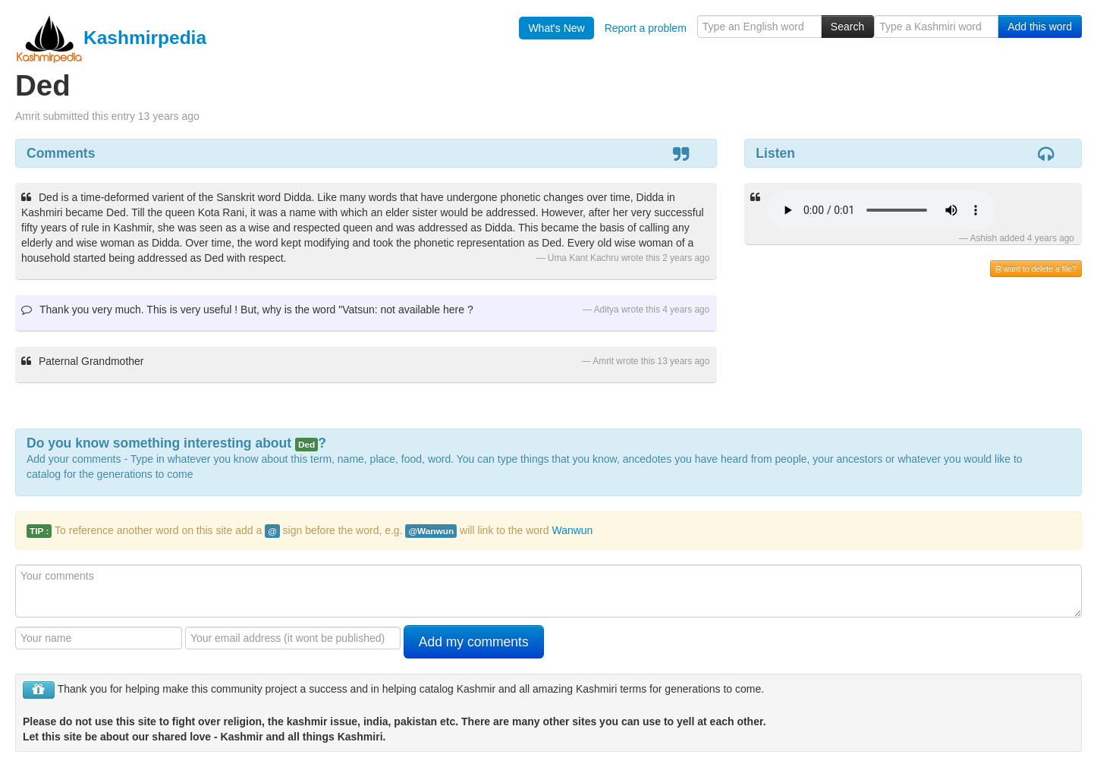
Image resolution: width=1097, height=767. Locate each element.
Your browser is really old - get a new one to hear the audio (881, 210)
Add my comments (474, 641)
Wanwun (572, 530)
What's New (556, 28)
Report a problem (646, 28)
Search (847, 26)
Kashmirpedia (110, 37)
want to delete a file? (1036, 268)
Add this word (1039, 26)
